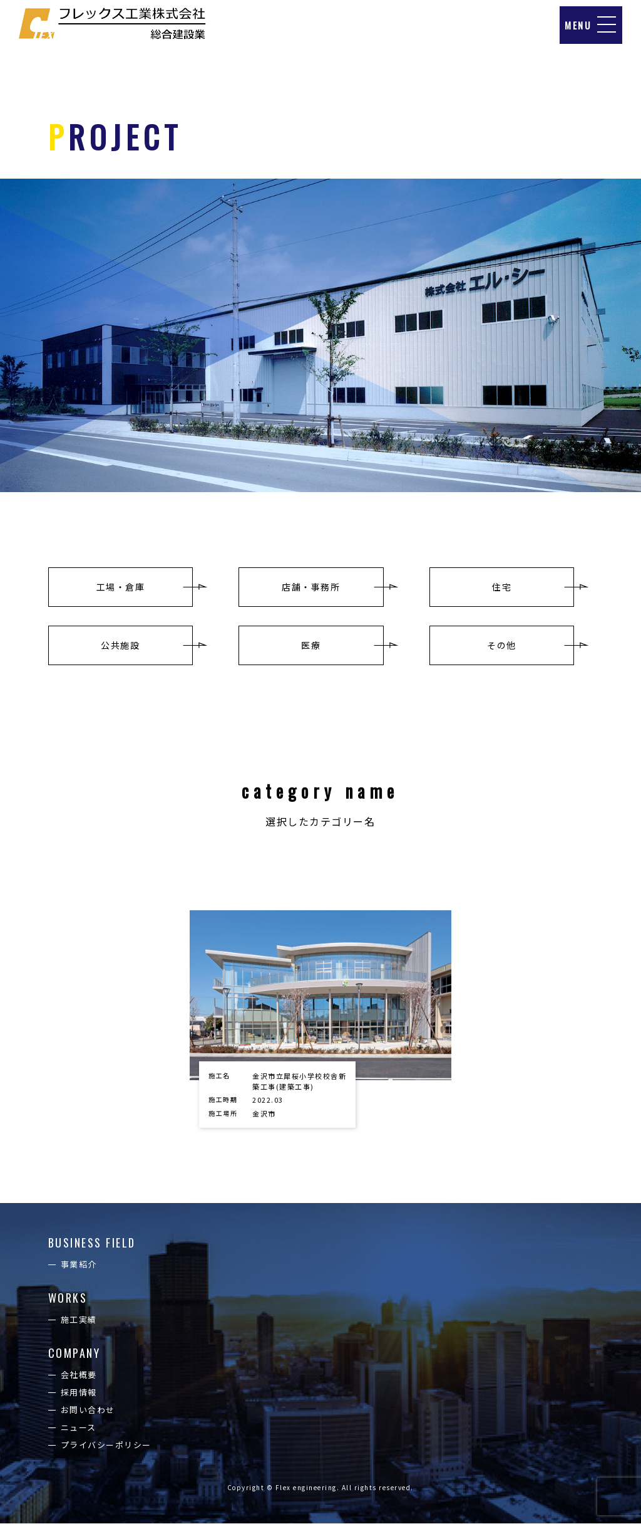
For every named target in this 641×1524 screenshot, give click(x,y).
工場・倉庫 (120, 587)
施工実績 (79, 1320)
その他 (501, 645)
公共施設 (120, 645)
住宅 (501, 587)
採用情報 (79, 1393)
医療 (310, 645)
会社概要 (79, 1375)
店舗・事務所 (311, 587)
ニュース (78, 1428)
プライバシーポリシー (106, 1445)
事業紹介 (79, 1265)
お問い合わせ (88, 1410)
